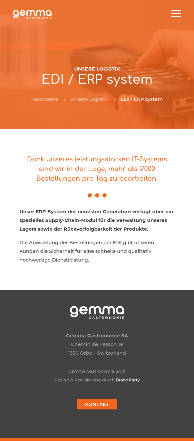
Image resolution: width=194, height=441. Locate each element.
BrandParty (128, 379)
